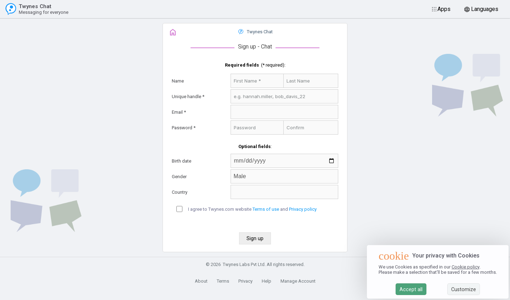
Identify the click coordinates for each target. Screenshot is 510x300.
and (284, 209)
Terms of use (266, 209)
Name (178, 81)
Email (177, 112)
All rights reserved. (286, 264)
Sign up (247, 47)
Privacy (245, 281)
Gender (179, 176)
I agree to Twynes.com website (219, 209)
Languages (484, 9)
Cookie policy (466, 267)
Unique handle (186, 96)
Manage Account (298, 281)
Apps (443, 9)
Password (182, 127)
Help (266, 281)
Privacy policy (303, 209)
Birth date (181, 161)
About (201, 281)
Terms (223, 281)
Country (179, 192)
